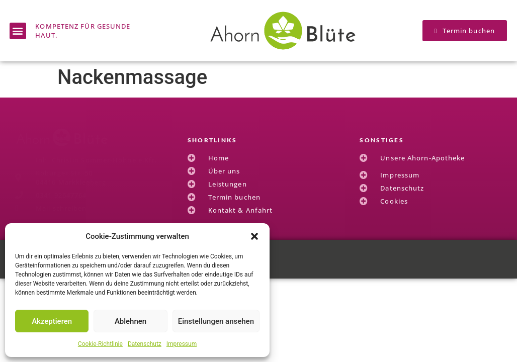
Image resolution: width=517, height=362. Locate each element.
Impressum (181, 343)
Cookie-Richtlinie (100, 343)
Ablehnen (130, 321)
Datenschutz (144, 343)
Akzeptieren (52, 321)
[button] (254, 236)
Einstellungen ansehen (216, 321)
